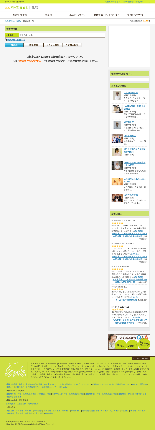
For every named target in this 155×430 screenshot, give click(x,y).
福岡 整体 (29, 413)
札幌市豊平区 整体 (92, 394)
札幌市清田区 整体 (109, 394)
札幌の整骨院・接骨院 (15, 384)
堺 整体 (133, 411)
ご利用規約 (19, 387)
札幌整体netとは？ (112, 2)
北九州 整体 (39, 413)
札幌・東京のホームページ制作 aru (33, 421)
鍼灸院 (48, 15)
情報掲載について (143, 2)
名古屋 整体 (115, 411)
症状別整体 (21, 404)
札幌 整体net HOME (13, 21)
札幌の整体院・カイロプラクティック (75, 384)
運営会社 (10, 387)
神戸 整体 (141, 411)
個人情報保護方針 (33, 387)
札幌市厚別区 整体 (76, 394)
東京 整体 (47, 411)
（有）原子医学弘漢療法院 (125, 300)
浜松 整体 (104, 411)
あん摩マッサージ (77, 15)
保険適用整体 (33, 404)
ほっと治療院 (130, 136)
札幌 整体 (10, 411)
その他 (135, 15)
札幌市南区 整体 (125, 394)
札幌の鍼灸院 (31, 384)
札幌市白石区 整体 (59, 394)
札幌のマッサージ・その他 (103, 384)
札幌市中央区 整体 (13, 394)
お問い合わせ (128, 2)
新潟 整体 (29, 411)
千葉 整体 (38, 411)
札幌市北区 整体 (29, 394)
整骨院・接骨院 (19, 15)
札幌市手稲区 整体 (13, 397)
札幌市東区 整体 (44, 394)
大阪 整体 (125, 411)
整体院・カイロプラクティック (106, 15)
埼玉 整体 (86, 411)
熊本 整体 (49, 413)
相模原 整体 (76, 411)
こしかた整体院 (131, 92)
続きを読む (138, 231)
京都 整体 (10, 413)
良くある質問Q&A (139, 384)
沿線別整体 (10, 404)
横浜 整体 (56, 411)
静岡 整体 (95, 411)
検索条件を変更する (16, 40)
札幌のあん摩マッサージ (48, 384)
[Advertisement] (129, 47)
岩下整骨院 (129, 122)
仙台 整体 (19, 411)
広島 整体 (19, 413)
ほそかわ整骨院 (131, 195)
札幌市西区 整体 (139, 394)
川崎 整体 (66, 411)
